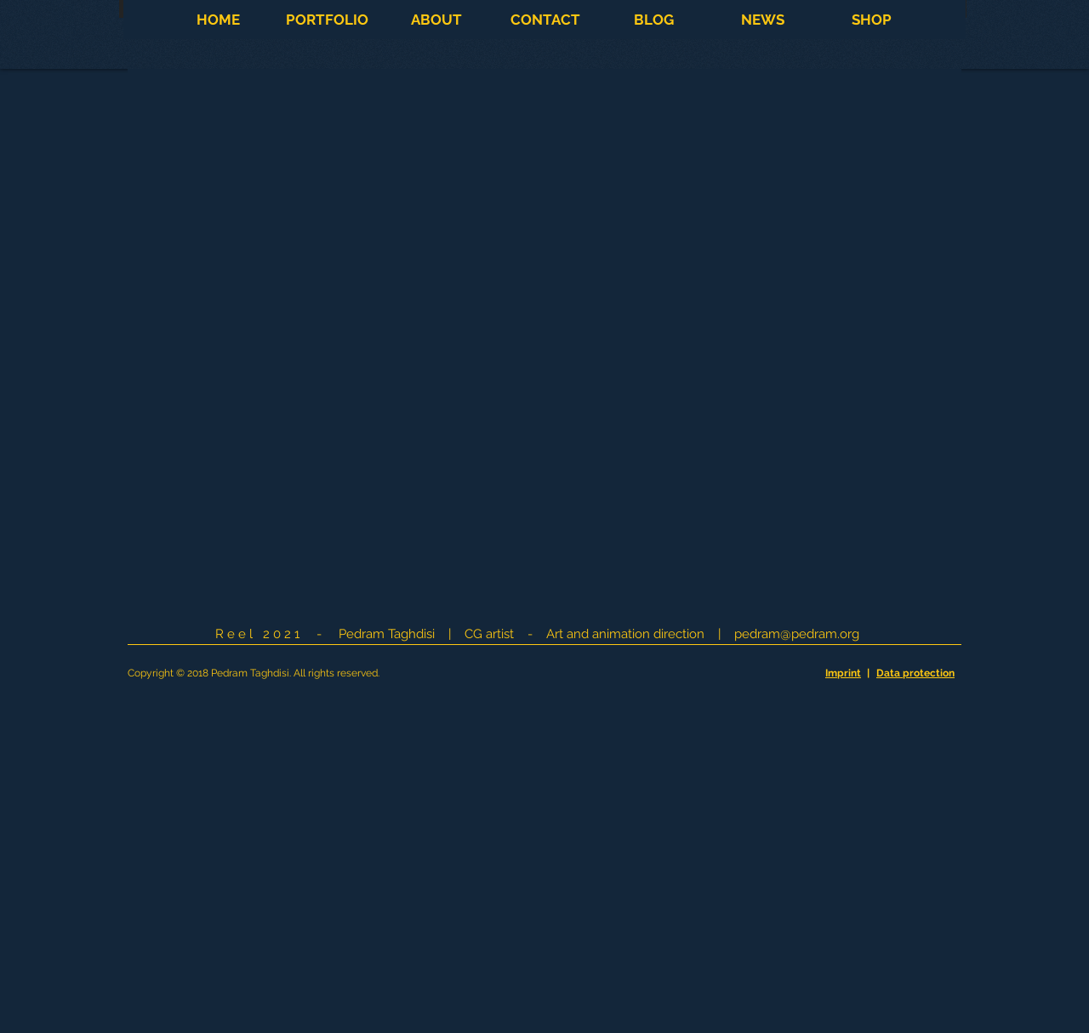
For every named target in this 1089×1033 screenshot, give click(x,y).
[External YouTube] (544, 343)
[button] (326, 19)
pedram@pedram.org (796, 634)
